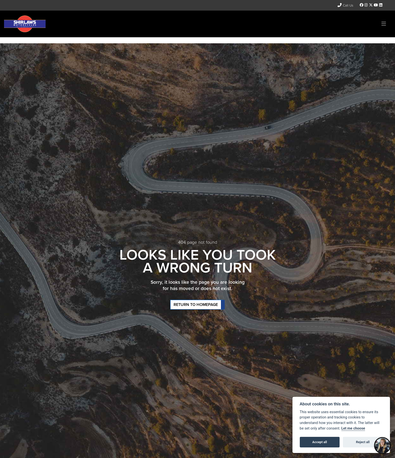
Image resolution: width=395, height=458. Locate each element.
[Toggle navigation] (383, 24)
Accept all (319, 442)
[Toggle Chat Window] (382, 445)
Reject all (363, 442)
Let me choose (353, 428)
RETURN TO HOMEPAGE (196, 304)
